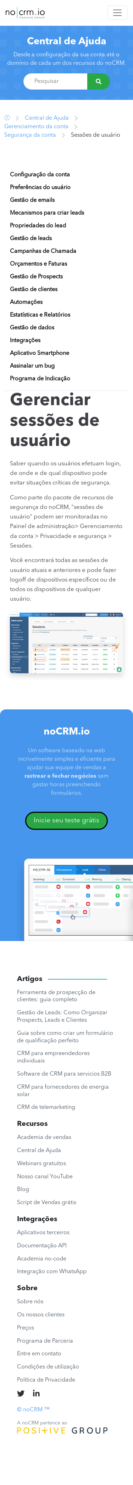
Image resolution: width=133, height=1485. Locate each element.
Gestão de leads (31, 239)
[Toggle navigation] (117, 13)
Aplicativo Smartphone (39, 353)
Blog (23, 1189)
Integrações (25, 341)
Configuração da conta (40, 175)
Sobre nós (30, 1302)
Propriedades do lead (38, 226)
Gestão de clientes (33, 290)
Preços (25, 1328)
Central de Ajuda (66, 42)
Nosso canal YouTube (45, 1177)
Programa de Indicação (40, 379)
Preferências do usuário (40, 188)
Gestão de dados (32, 328)
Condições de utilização (48, 1367)
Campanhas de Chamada (43, 251)
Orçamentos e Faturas (38, 264)
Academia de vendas (44, 1137)
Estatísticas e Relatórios (40, 315)
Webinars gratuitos (41, 1164)
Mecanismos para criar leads (47, 213)
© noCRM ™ (33, 1410)
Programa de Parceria (45, 1341)
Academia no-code (41, 1259)
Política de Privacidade (46, 1380)
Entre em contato (39, 1354)
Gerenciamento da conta (36, 127)
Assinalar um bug (32, 366)
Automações (26, 302)
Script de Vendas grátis (46, 1203)
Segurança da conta (30, 135)
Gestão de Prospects (36, 277)
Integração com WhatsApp (52, 1272)
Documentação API (42, 1246)
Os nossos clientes (41, 1315)
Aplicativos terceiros (43, 1233)
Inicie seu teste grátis (66, 820)
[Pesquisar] (98, 81)
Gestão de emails (32, 200)
